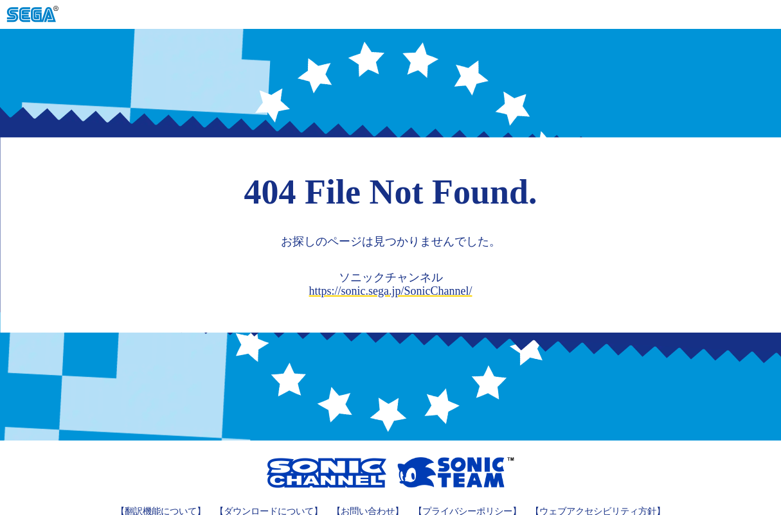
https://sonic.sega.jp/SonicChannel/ (390, 290)
